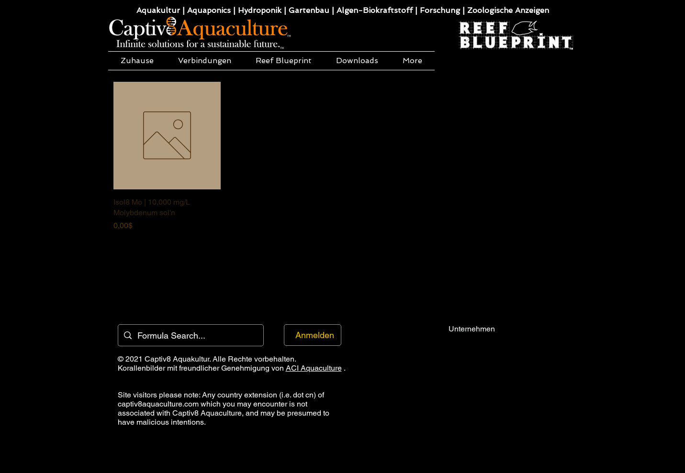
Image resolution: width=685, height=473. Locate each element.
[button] (205, 61)
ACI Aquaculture (314, 368)
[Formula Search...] (190, 335)
